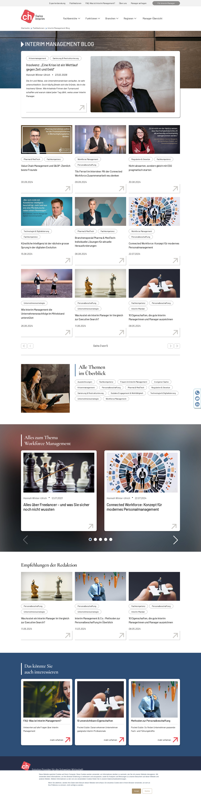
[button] (90, 539)
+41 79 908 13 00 (197, 393)
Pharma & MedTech (32, 159)
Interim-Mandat (138, 308)
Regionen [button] (128, 18)
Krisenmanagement (37, 58)
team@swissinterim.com (197, 398)
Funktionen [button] (91, 18)
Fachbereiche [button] (70, 18)
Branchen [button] (110, 18)
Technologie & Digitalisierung (36, 231)
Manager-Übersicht (152, 18)
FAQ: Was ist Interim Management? (100, 3)
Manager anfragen (139, 3)
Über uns (123, 3)
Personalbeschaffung (87, 165)
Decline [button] (147, 791)
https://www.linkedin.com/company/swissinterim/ (197, 404)
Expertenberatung (57, 3)
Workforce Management (88, 159)
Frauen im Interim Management (133, 382)
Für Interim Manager (166, 3)
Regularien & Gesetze (140, 159)
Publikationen (75, 3)
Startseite (25, 28)
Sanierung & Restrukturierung (66, 58)
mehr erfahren (61, 738)
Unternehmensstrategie (34, 303)
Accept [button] (136, 791)
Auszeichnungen (85, 382)
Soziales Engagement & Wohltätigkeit (127, 393)
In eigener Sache (161, 382)
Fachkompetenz (54, 159)
